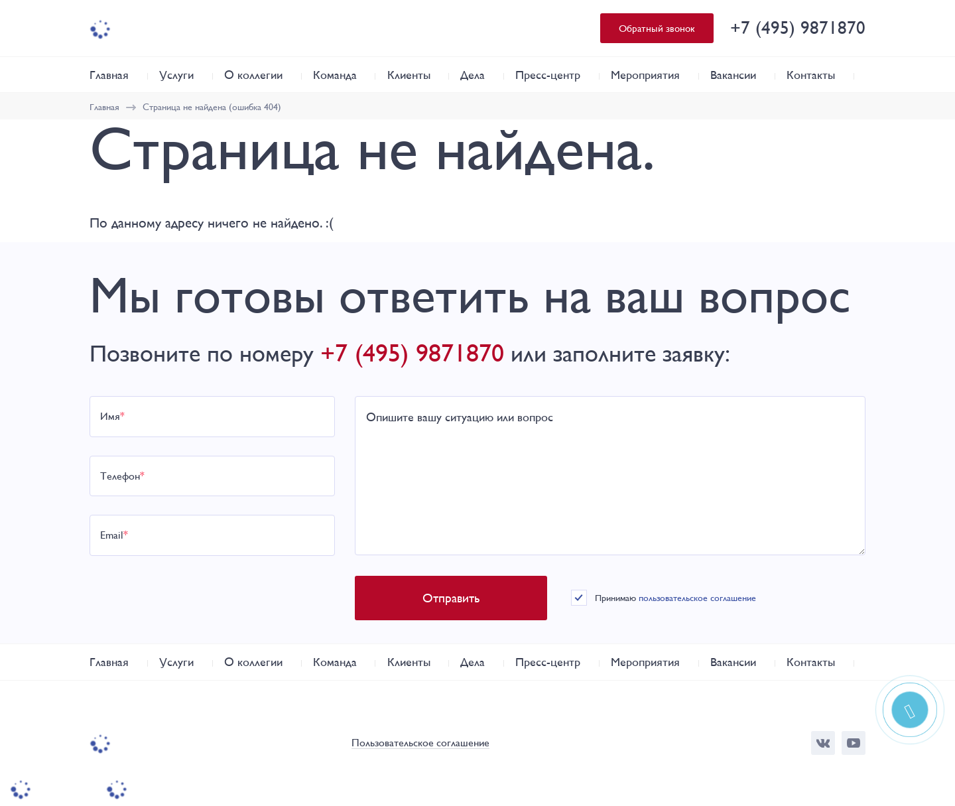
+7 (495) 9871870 (797, 27)
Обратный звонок (657, 28)
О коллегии (253, 75)
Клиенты (408, 75)
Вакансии (733, 75)
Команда (335, 75)
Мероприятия (645, 75)
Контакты (811, 75)
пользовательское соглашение (697, 597)
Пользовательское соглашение (420, 743)
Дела (472, 75)
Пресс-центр (547, 75)
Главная (109, 75)
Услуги (176, 75)
